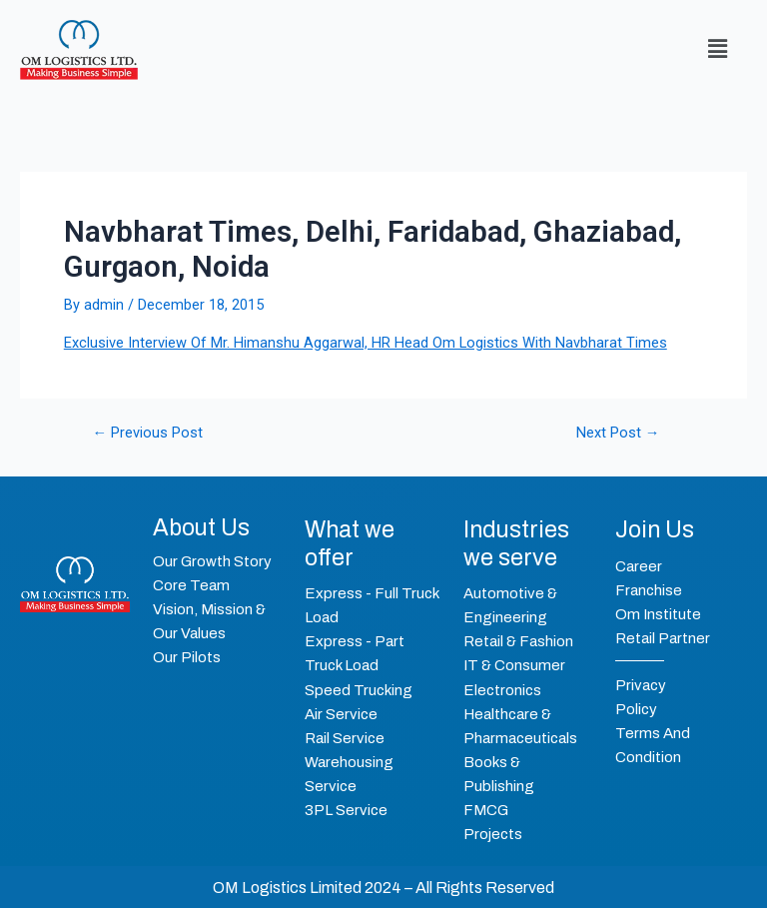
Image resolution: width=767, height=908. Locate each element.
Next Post (618, 433)
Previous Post (148, 433)
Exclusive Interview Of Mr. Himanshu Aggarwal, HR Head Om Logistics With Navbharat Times (365, 343)
